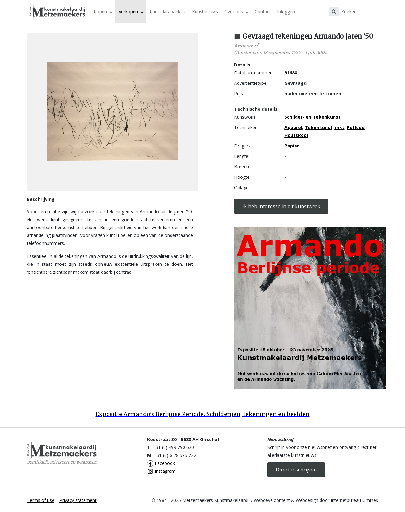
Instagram (161, 471)
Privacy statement (78, 500)
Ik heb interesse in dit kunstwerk (281, 206)
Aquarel (293, 127)
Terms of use (40, 500)
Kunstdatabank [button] (168, 12)
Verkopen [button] (131, 12)
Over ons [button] (236, 12)
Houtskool (296, 135)
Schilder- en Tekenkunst (312, 117)
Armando (244, 46)
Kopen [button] (103, 12)
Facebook (161, 463)
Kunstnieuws (205, 12)
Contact (263, 12)
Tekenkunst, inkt (324, 127)
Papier (291, 146)
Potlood (355, 127)
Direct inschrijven (296, 469)
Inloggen (286, 12)
